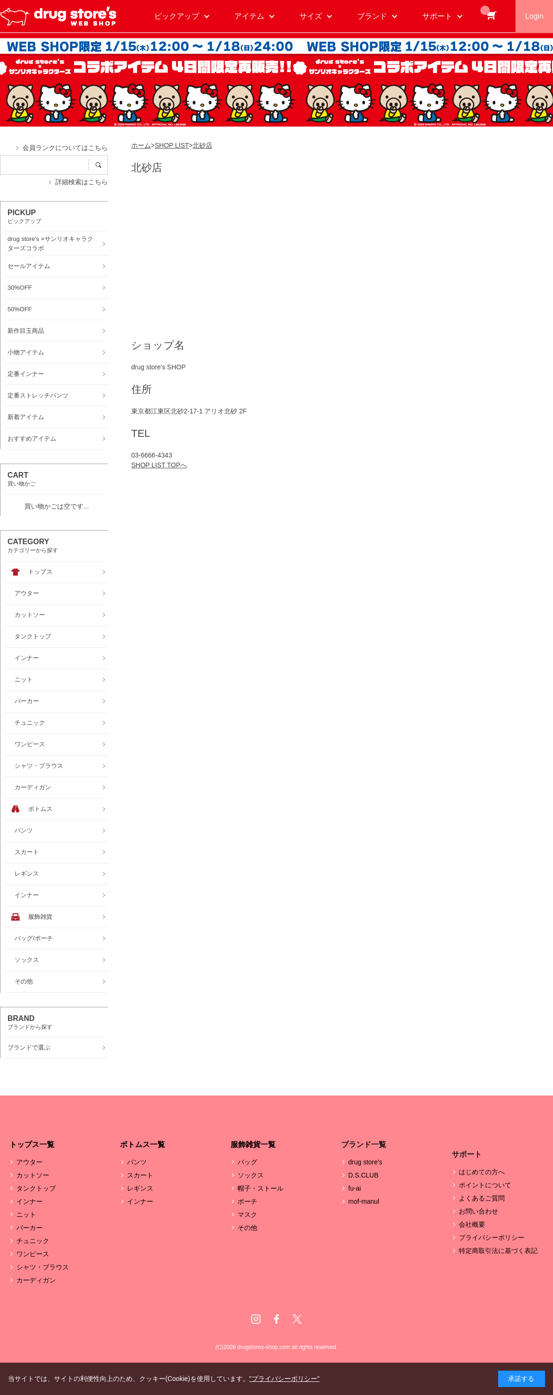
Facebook (276, 1319)
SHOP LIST (172, 145)
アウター (29, 1162)
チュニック (32, 1241)
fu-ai (354, 1188)
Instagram (256, 1319)
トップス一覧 (31, 1144)
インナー (29, 1201)
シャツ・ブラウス (42, 1267)
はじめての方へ (482, 1172)
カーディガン (36, 1280)
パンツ (137, 1162)
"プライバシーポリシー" (284, 1378)
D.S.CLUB (363, 1175)
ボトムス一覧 (142, 1144)
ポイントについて (485, 1185)
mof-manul (363, 1201)
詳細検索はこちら (81, 182)
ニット (26, 1214)
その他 (247, 1227)
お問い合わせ (478, 1211)
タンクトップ (36, 1188)
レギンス (140, 1188)
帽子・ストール (261, 1188)
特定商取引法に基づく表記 (498, 1250)
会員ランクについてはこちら (65, 147)
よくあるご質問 (482, 1198)
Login (534, 16)
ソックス (251, 1175)
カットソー (32, 1175)
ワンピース (32, 1254)
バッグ (247, 1162)
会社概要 (472, 1224)
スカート (140, 1175)
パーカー (29, 1227)
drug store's (365, 1162)
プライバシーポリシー (491, 1237)
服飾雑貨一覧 (253, 1144)
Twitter (297, 1319)
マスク (247, 1214)
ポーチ (247, 1201)
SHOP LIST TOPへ (159, 465)
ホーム (141, 145)
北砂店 (202, 145)
